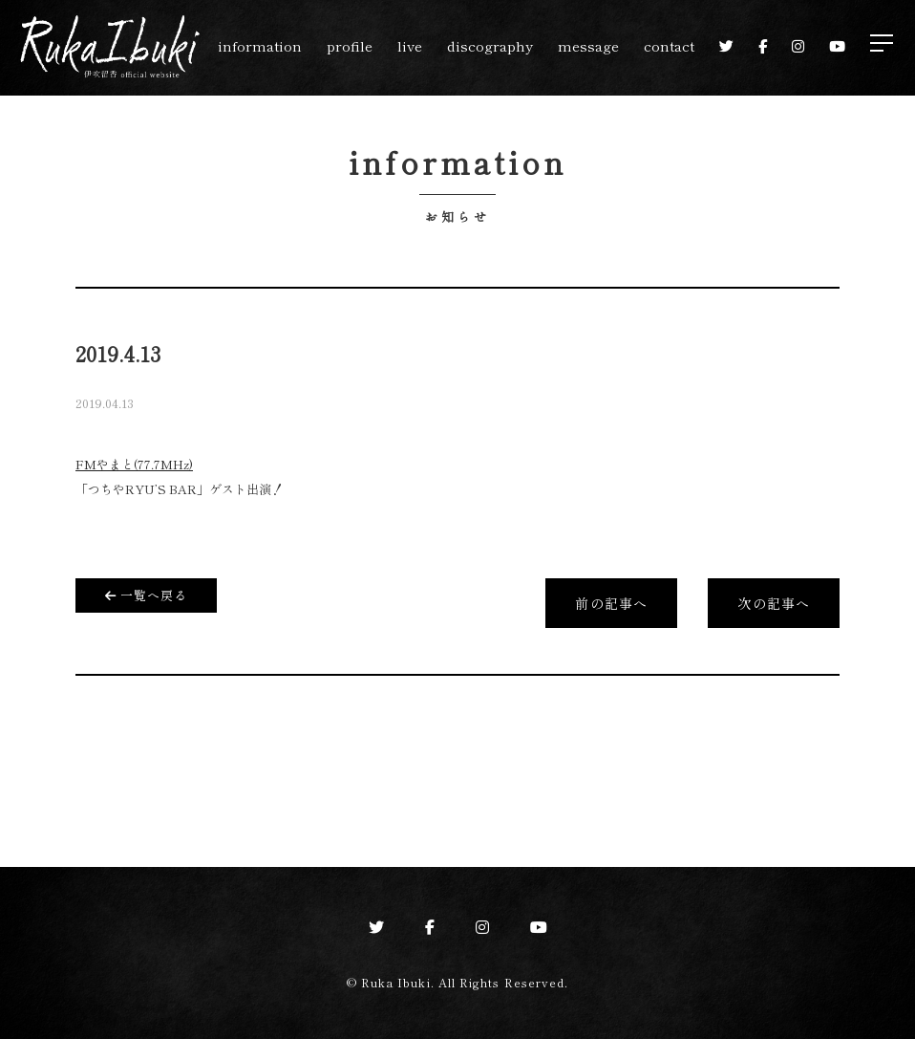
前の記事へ (611, 603)
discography (490, 45)
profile (349, 45)
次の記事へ (773, 603)
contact (669, 45)
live (409, 45)
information (260, 45)
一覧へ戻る (146, 595)
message (588, 45)
